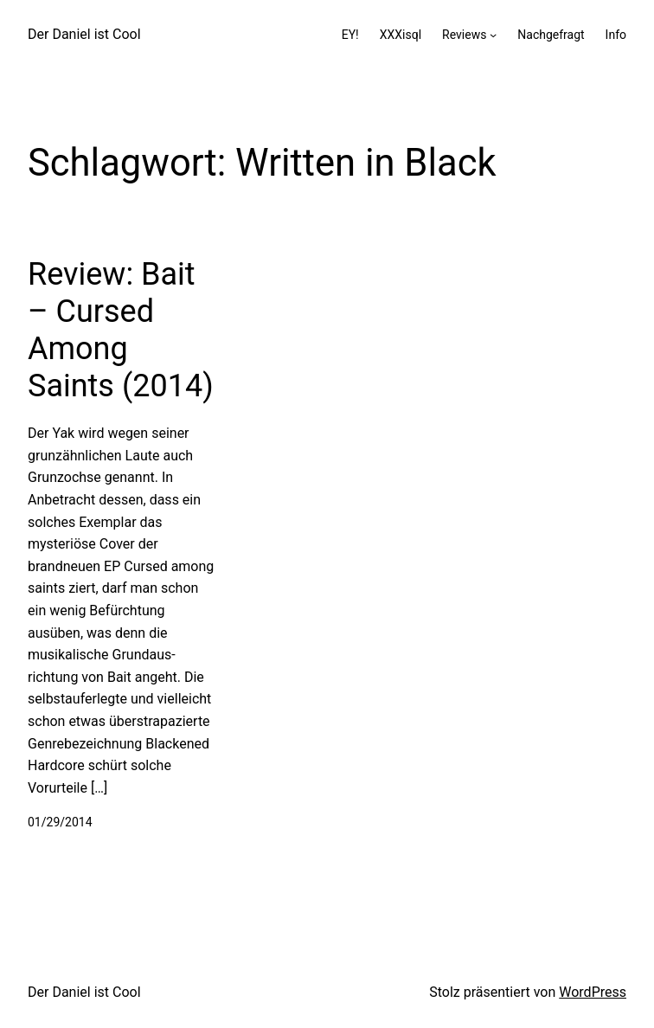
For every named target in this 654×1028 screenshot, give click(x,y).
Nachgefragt (550, 35)
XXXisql (400, 35)
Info (616, 35)
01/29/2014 (60, 822)
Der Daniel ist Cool (84, 34)
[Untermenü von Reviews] (493, 34)
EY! (350, 35)
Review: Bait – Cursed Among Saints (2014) (121, 330)
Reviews (464, 35)
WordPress (592, 992)
